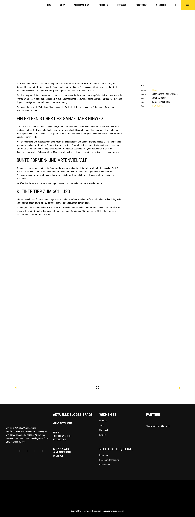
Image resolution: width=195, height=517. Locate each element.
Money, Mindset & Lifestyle (161, 423)
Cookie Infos (104, 464)
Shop (101, 425)
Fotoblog (103, 420)
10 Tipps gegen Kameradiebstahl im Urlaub (62, 452)
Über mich (103, 430)
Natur (154, 90)
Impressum (104, 455)
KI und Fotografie (62, 423)
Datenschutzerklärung (109, 460)
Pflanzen (163, 106)
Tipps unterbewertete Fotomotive (62, 436)
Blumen (155, 106)
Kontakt (102, 434)
